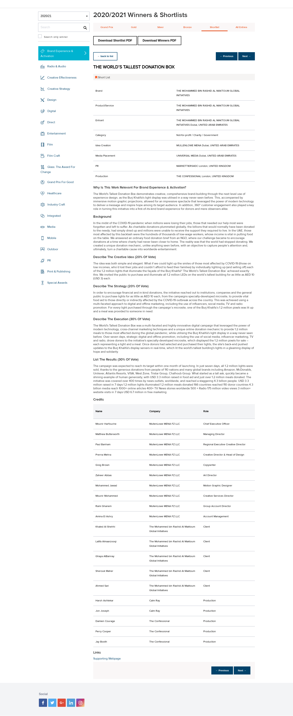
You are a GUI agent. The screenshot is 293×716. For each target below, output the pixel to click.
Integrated (54, 216)
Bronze (187, 27)
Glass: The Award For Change (58, 169)
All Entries (241, 27)
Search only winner (56, 37)
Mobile (51, 238)
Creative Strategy (58, 89)
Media (51, 227)
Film (50, 144)
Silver (160, 27)
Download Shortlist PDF (115, 40)
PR (49, 260)
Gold (133, 27)
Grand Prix (107, 27)
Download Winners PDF (159, 40)
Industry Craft (56, 204)
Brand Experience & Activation (57, 53)
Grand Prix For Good (60, 182)
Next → (246, 56)
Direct (51, 122)
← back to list (106, 56)
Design (51, 100)
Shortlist (214, 27)
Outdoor (52, 249)
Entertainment (56, 133)
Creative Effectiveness (61, 77)
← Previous (225, 56)
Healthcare (54, 193)
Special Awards (57, 283)
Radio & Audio (56, 66)
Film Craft (53, 156)
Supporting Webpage (107, 658)
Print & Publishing (58, 271)
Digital (51, 111)
